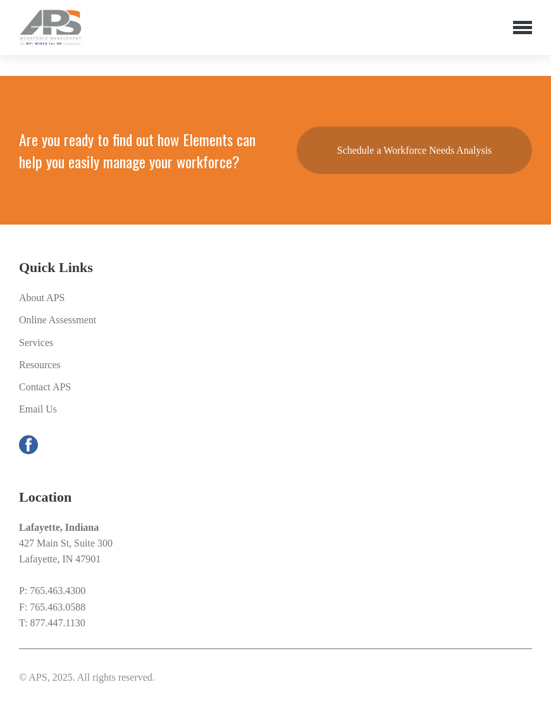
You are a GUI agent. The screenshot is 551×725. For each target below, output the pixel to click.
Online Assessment (57, 319)
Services (36, 342)
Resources (40, 364)
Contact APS (45, 386)
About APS (42, 297)
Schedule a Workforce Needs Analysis (414, 150)
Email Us (38, 409)
